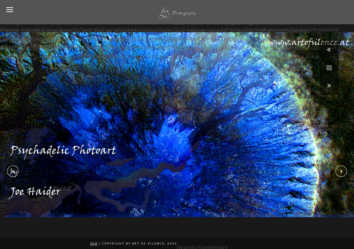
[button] (13, 171)
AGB (93, 243)
